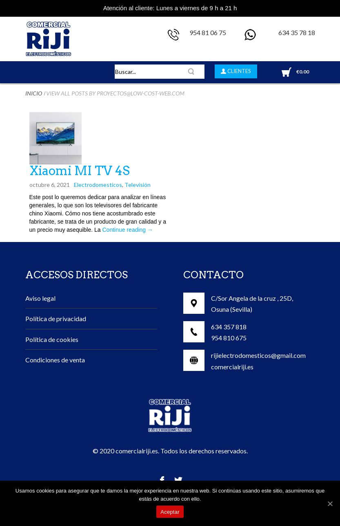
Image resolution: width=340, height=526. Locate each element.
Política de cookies (51, 339)
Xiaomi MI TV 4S (79, 170)
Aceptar (170, 512)
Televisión (137, 184)
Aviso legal (40, 298)
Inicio (33, 93)
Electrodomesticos (98, 184)
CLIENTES (238, 71)
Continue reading (127, 229)
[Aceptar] (330, 503)
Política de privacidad (55, 318)
